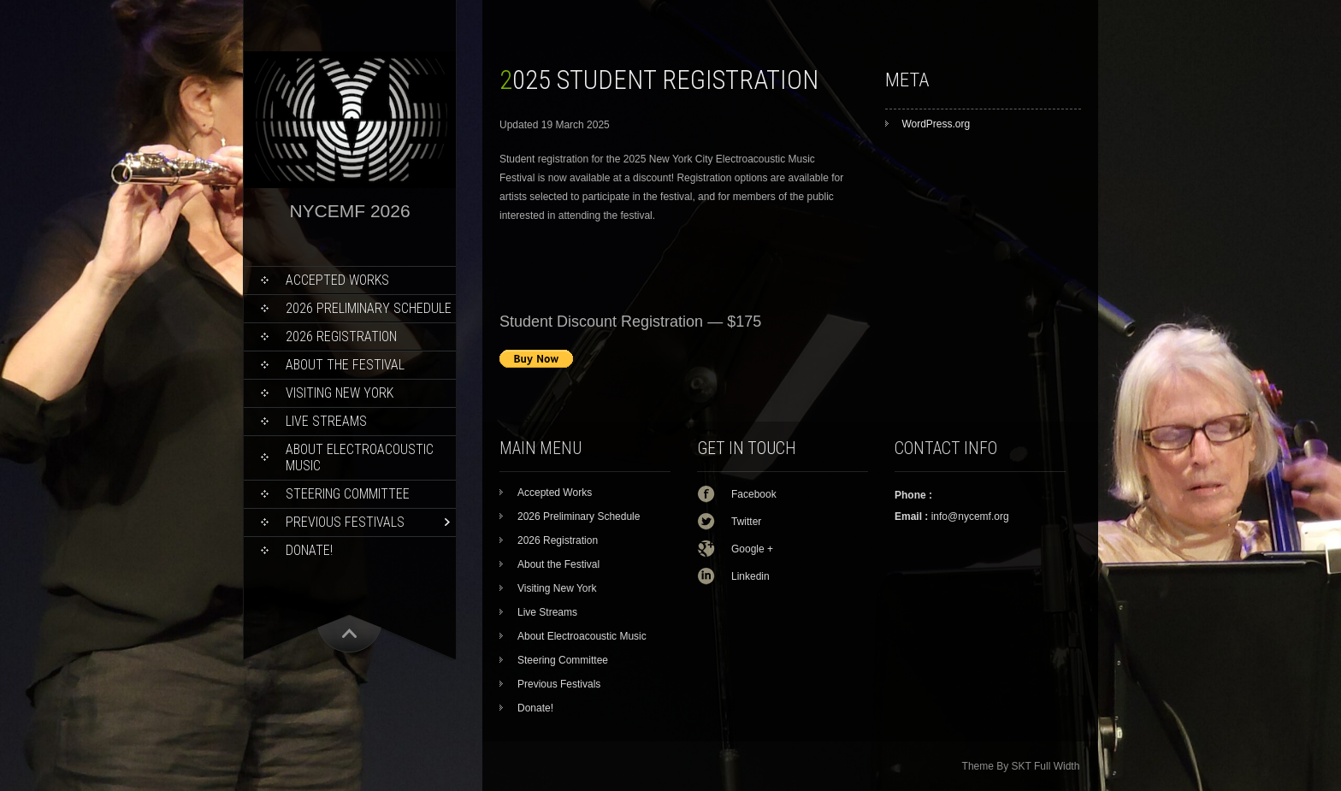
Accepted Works (337, 280)
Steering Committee (348, 494)
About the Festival (345, 365)
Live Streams (326, 421)
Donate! (309, 550)
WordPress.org (935, 124)
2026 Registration (341, 336)
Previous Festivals (345, 522)
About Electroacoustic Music (360, 457)
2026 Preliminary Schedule (369, 308)
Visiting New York (339, 393)
